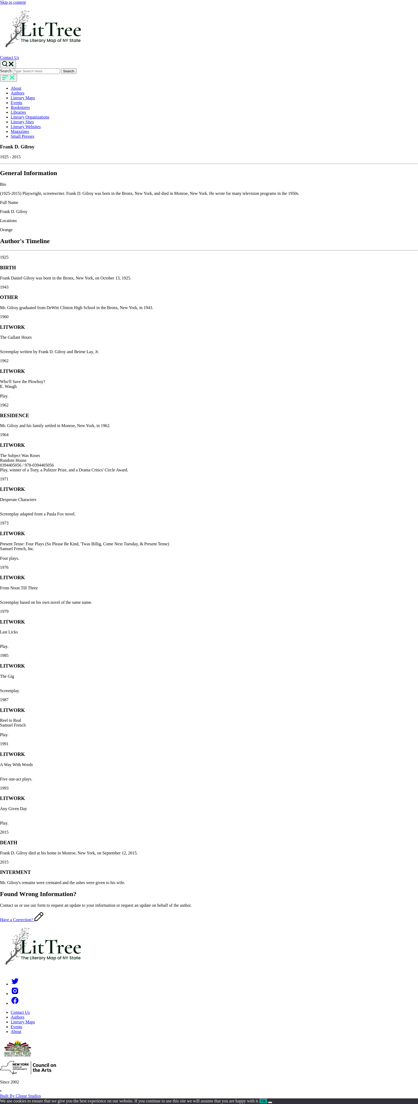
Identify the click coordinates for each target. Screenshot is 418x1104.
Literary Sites (22, 122)
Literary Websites (26, 126)
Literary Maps (23, 98)
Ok (263, 1101)
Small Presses (22, 136)
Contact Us (9, 57)
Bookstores (20, 107)
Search (6, 71)
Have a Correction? (21, 919)
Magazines (20, 131)
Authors (18, 93)
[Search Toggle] (8, 64)
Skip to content (13, 2)
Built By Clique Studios (20, 1096)
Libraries (18, 112)
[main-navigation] (8, 78)
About (16, 88)
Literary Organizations (30, 117)
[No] (270, 1102)
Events (16, 102)
